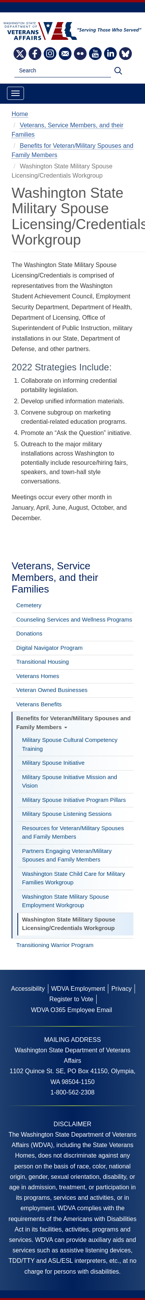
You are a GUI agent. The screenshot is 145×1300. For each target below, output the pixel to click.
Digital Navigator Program (49, 647)
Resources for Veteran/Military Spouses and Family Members (73, 832)
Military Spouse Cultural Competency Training (70, 744)
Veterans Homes (37, 676)
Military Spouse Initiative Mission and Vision (69, 781)
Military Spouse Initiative (53, 762)
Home (20, 114)
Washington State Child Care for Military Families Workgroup (73, 878)
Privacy (121, 988)
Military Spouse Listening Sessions (67, 813)
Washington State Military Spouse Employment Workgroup (65, 901)
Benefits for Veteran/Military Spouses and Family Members (73, 722)
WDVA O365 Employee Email (71, 1010)
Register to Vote (71, 999)
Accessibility (28, 988)
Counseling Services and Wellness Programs (74, 619)
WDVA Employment (78, 988)
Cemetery (28, 605)
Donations (29, 633)
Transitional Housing (42, 661)
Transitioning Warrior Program (55, 945)
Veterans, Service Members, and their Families (55, 577)
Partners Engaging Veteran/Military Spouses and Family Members (67, 855)
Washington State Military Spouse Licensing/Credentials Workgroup (68, 924)
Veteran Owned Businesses (51, 690)
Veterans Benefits (39, 704)
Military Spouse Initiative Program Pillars (74, 799)
